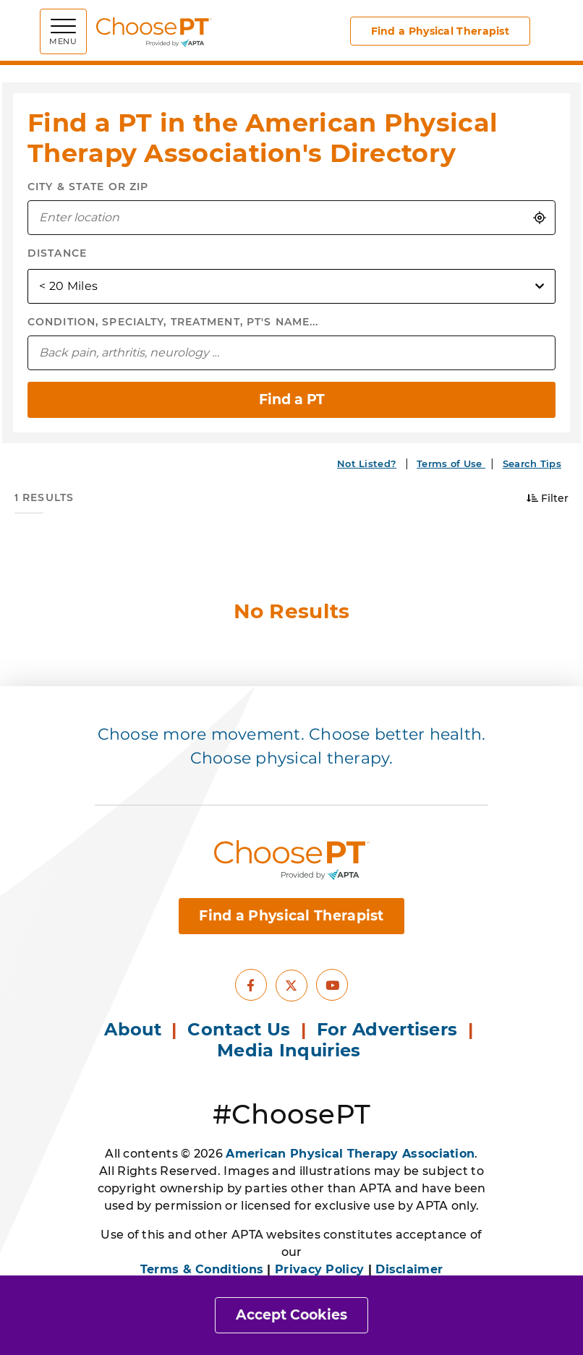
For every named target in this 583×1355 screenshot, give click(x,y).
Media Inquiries (291, 1050)
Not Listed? (366, 463)
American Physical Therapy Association (350, 1153)
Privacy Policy (319, 1269)
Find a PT (292, 399)
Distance (57, 253)
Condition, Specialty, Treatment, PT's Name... (172, 321)
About (132, 1029)
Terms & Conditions (201, 1269)
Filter (548, 498)
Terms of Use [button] (451, 463)
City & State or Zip (87, 186)
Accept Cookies (291, 1315)
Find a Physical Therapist (440, 31)
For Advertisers (390, 1029)
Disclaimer (409, 1269)
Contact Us (238, 1029)
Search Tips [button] (532, 463)
